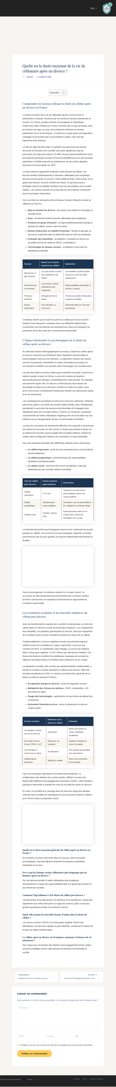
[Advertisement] (58, 33)
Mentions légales (95, 1079)
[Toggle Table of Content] (62, 93)
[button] (96, 8)
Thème (24, 1080)
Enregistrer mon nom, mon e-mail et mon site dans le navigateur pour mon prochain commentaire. (56, 1045)
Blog (94, 8)
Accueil (77, 1079)
